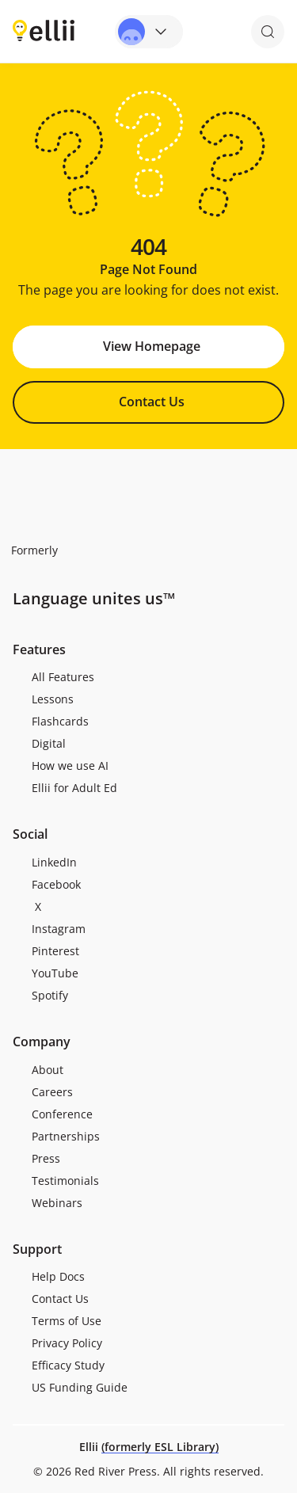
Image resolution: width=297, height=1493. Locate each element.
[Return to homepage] (43, 30)
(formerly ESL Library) (160, 1446)
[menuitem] (148, 677)
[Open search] (267, 31)
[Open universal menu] (149, 31)
